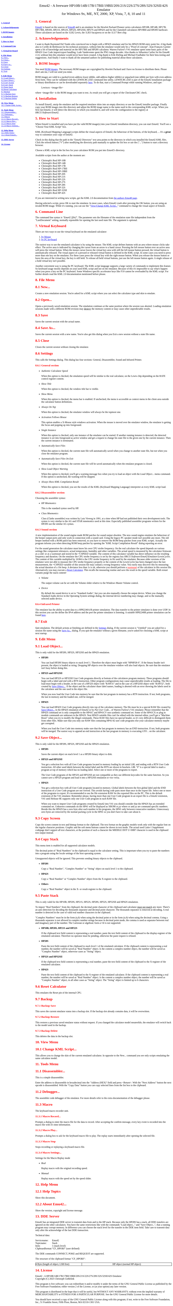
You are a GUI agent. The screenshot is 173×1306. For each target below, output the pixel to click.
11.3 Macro (5, 117)
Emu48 (71, 27)
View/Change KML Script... (103, 206)
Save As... (66, 630)
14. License (5, 144)
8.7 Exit (4, 71)
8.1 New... (5, 58)
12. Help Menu (7, 130)
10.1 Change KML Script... (11, 105)
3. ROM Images (7, 32)
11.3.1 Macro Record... (10, 119)
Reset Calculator (75, 570)
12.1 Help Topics (7, 133)
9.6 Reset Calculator (9, 89)
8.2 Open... (5, 60)
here (90, 82)
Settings (102, 628)
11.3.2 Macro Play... (9, 121)
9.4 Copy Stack (7, 85)
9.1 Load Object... (8, 78)
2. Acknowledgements (10, 27)
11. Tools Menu (7, 110)
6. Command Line (8, 46)
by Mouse (46, 237)
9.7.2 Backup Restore (9, 96)
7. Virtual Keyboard (9, 51)
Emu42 (38, 27)
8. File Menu (6, 55)
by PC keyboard (49, 239)
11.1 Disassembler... (9, 112)
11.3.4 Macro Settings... (10, 126)
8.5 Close (4, 67)
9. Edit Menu (6, 76)
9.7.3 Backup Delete (9, 98)
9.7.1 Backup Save (8, 94)
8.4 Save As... (6, 64)
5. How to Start (7, 41)
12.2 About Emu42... (9, 135)
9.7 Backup (5, 92)
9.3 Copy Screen (7, 83)
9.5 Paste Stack (7, 87)
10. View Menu (7, 103)
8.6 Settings (5, 69)
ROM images (51, 69)
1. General (5, 23)
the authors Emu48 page (125, 198)
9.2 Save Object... (8, 80)
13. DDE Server (7, 140)
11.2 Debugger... (7, 114)
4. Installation (6, 37)
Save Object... (58, 686)
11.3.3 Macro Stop (8, 123)
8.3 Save (4, 62)
